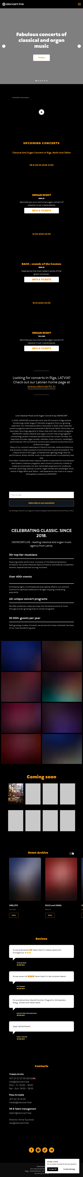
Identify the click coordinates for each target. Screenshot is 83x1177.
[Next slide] (79, 46)
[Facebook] (31, 1150)
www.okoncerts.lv (41, 386)
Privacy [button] (66, 511)
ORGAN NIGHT (41, 333)
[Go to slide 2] (38, 80)
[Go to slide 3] (40, 80)
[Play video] (41, 112)
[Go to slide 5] (44, 80)
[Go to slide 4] (42, 80)
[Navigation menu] (79, 4)
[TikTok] (44, 1150)
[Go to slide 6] (46, 80)
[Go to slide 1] (36, 80)
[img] (41, 179)
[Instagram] (38, 1150)
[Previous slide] (3, 46)
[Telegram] (51, 1150)
